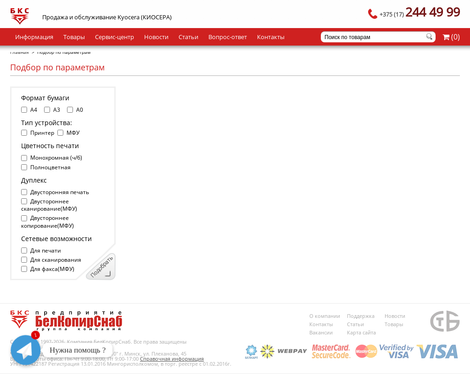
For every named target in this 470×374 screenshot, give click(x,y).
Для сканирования (55, 260)
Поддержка (361, 315)
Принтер (42, 133)
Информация (34, 37)
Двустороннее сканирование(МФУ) (49, 205)
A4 (33, 110)
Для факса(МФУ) (52, 269)
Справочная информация (172, 358)
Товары (74, 37)
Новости (156, 37)
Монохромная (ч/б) (56, 157)
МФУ (73, 133)
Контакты (271, 37)
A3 (56, 110)
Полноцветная (50, 167)
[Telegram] (25, 350)
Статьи (188, 37)
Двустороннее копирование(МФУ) (47, 221)
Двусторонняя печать (59, 192)
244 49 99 (420, 11)
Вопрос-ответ (227, 37)
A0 (79, 110)
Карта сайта (361, 332)
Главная (19, 52)
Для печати (45, 250)
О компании (324, 315)
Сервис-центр (114, 37)
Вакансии (321, 332)
